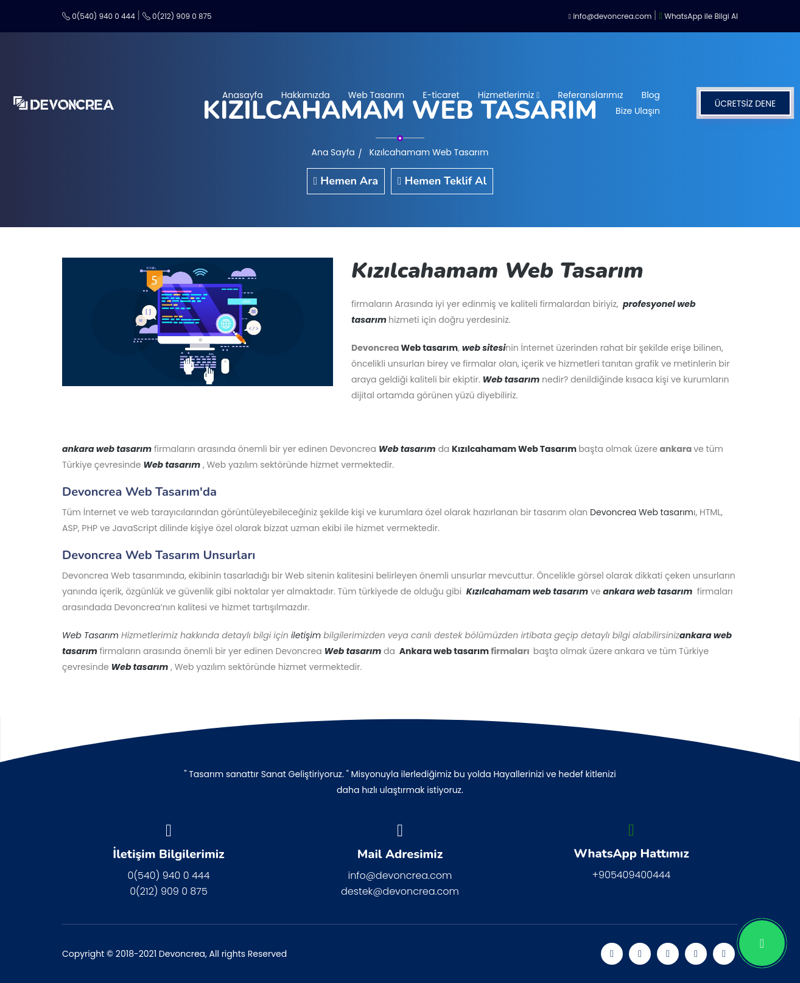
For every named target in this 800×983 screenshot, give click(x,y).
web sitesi (484, 348)
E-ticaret (441, 95)
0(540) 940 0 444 (98, 16)
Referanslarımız (590, 95)
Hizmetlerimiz (509, 95)
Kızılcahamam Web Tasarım (429, 152)
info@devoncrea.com (610, 16)
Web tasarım (429, 348)
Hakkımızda (305, 95)
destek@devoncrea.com (400, 891)
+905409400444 (631, 875)
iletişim (307, 635)
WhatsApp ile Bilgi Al (698, 16)
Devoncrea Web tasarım (641, 512)
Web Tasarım (376, 95)
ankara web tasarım (107, 449)
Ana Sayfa (333, 152)
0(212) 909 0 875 (177, 16)
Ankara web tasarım (445, 651)
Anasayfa (242, 95)
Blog (651, 95)
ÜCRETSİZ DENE (745, 103)
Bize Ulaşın (638, 111)
